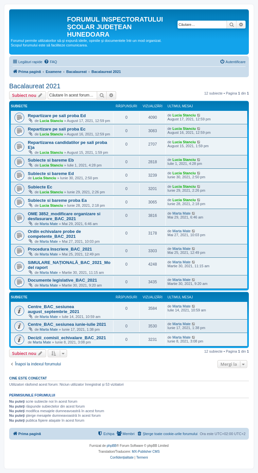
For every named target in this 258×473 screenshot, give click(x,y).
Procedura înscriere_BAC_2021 (60, 249)
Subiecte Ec (40, 186)
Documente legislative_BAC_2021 (62, 280)
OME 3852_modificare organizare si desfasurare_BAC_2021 (64, 216)
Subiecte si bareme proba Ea (57, 200)
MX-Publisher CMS (146, 451)
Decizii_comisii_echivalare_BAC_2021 (67, 337)
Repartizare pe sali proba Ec (57, 129)
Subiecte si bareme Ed (51, 173)
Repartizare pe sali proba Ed (57, 115)
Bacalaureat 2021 (34, 86)
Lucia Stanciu (51, 121)
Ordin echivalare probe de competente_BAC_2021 (54, 234)
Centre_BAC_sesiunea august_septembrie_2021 (53, 309)
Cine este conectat (28, 378)
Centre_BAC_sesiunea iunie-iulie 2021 (67, 324)
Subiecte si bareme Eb (51, 160)
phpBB (111, 445)
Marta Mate (49, 224)
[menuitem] (50, 62)
